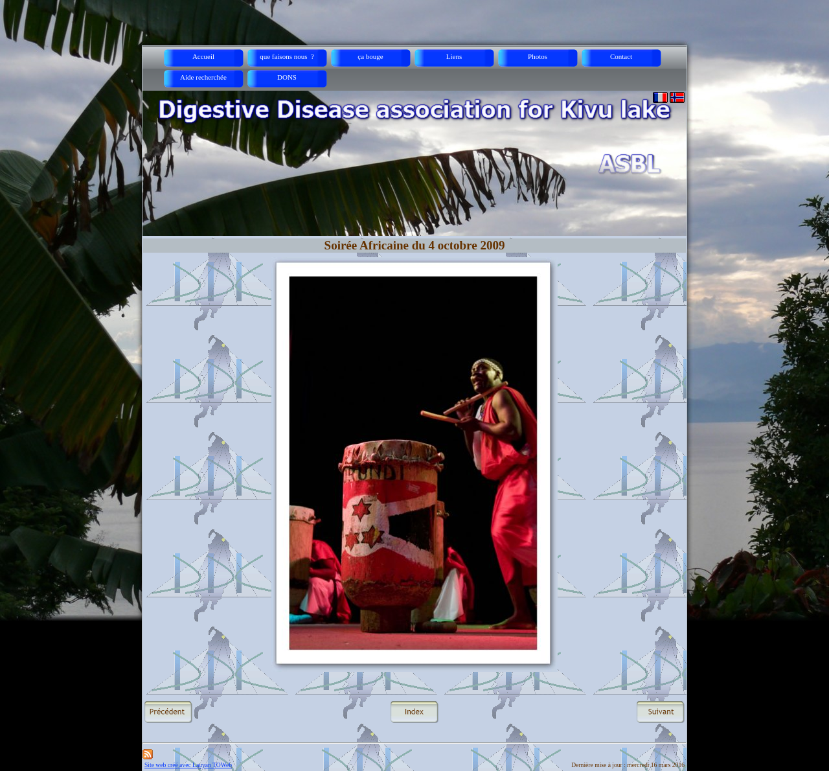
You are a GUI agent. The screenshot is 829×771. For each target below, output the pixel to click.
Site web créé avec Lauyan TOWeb (188, 764)
